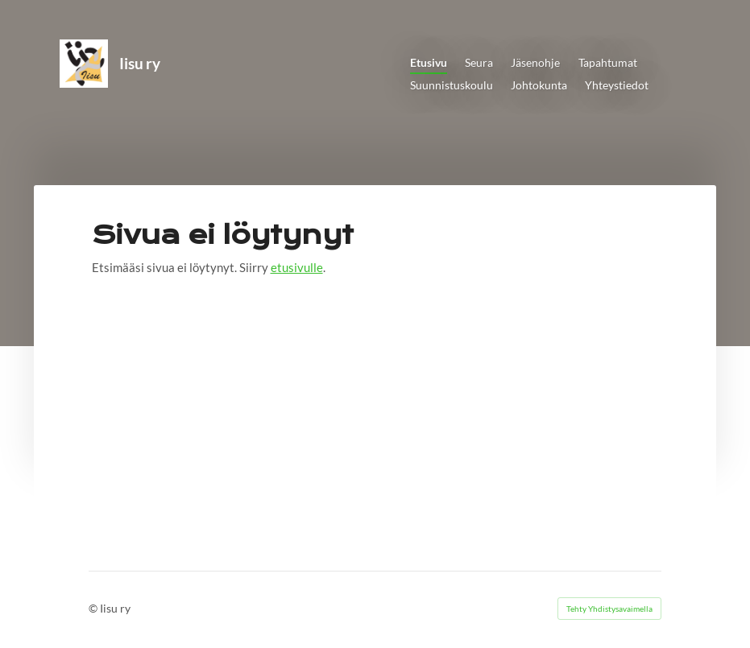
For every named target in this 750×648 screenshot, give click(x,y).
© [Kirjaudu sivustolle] (94, 608)
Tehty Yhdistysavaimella (609, 608)
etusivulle (297, 267)
